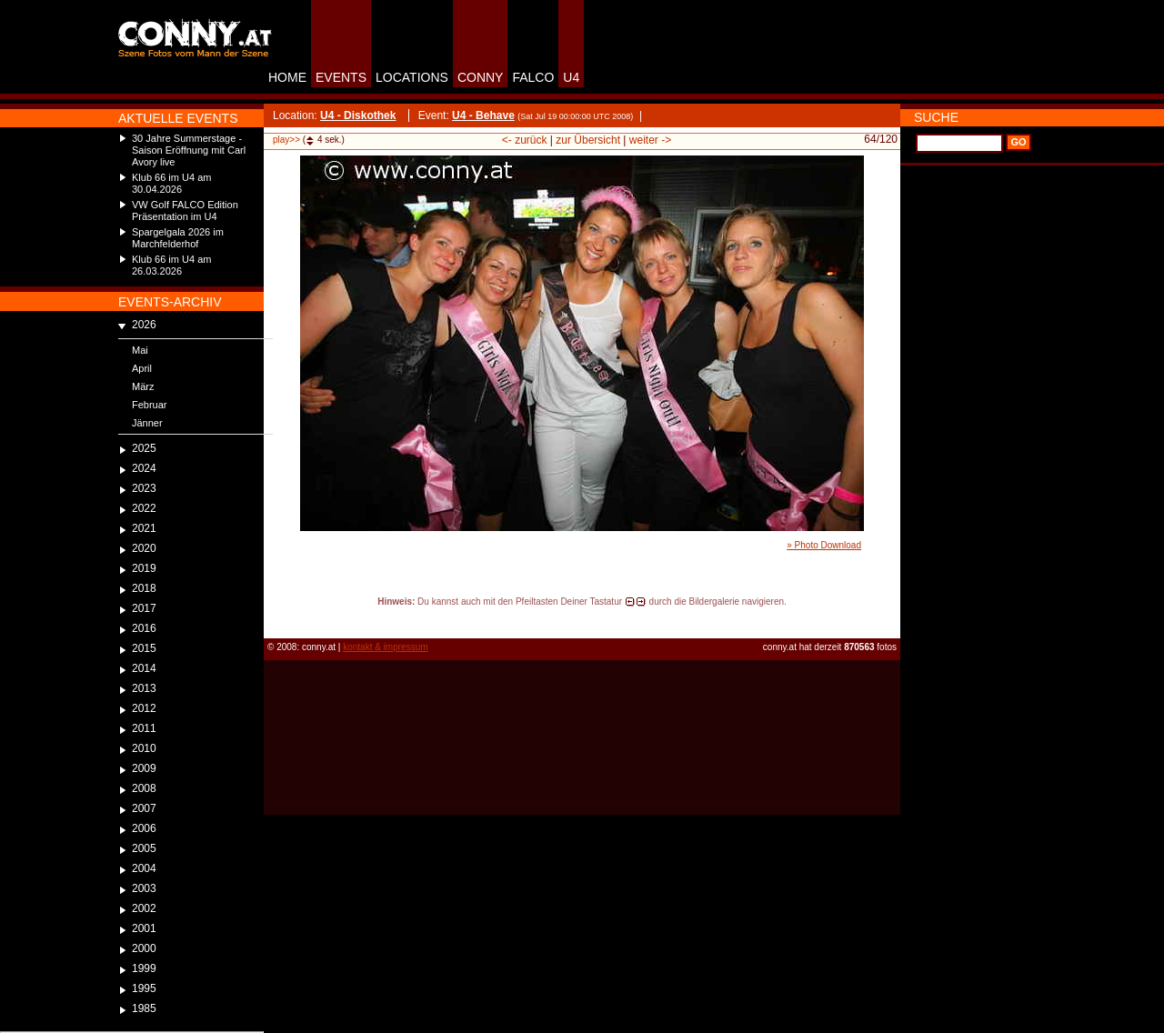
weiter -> (650, 140)
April (142, 368)
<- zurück (524, 140)
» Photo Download (824, 545)
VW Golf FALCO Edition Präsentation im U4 (185, 210)
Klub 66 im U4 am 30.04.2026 (171, 183)
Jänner (147, 422)
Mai (140, 350)
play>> (286, 140)
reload (279, 618)
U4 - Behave (483, 115)
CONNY (480, 77)
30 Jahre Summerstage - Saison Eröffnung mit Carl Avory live (189, 150)
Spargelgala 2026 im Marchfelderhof (178, 237)
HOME (287, 77)
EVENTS (341, 77)
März (143, 386)
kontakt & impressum (385, 647)
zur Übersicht (588, 140)
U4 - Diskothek (358, 115)
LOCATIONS (412, 77)
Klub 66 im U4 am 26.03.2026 (171, 265)
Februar (149, 404)
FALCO (533, 77)
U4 (571, 77)
